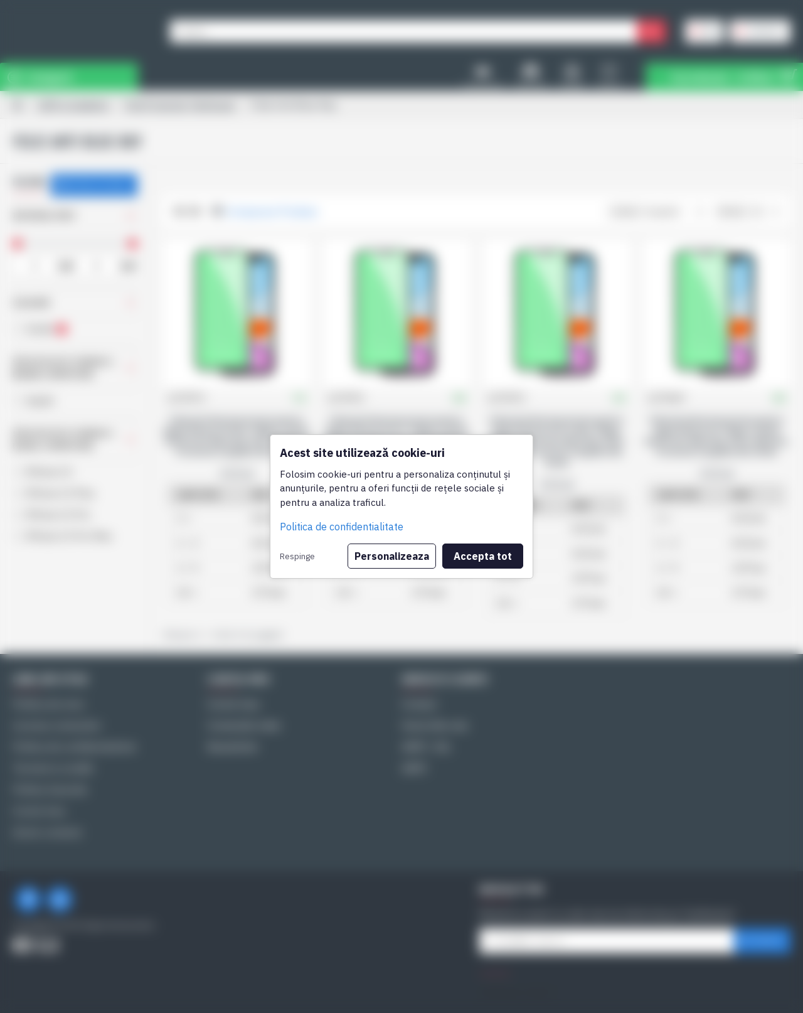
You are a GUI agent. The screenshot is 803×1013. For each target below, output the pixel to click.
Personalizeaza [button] (391, 556)
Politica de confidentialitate (341, 526)
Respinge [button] (297, 556)
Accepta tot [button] (483, 556)
